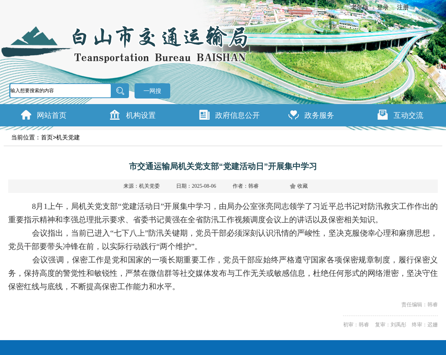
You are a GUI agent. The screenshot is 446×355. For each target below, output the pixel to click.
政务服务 (319, 115)
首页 (47, 137)
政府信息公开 (237, 115)
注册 (403, 7)
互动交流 (408, 115)
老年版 (360, 7)
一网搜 (152, 91)
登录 (383, 7)
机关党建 (68, 137)
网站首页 (52, 115)
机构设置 (141, 115)
